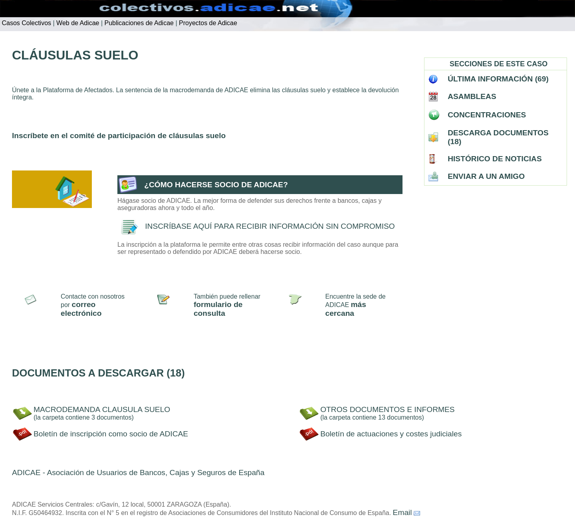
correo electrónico (81, 308)
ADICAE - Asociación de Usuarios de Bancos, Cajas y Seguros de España (138, 472)
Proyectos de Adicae (207, 23)
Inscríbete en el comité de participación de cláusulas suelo (119, 135)
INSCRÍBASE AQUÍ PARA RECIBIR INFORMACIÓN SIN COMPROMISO (270, 226)
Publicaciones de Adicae (138, 23)
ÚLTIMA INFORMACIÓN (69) (498, 79)
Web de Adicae (77, 23)
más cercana (345, 308)
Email (402, 512)
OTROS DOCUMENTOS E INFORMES (387, 409)
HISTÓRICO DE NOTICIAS (495, 159)
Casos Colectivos (25, 23)
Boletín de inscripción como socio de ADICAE (111, 434)
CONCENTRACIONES (487, 115)
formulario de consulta (218, 308)
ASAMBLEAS (472, 96)
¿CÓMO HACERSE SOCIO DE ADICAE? (216, 184)
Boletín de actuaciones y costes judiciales (391, 434)
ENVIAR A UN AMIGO (486, 176)
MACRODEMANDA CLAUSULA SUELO (102, 409)
